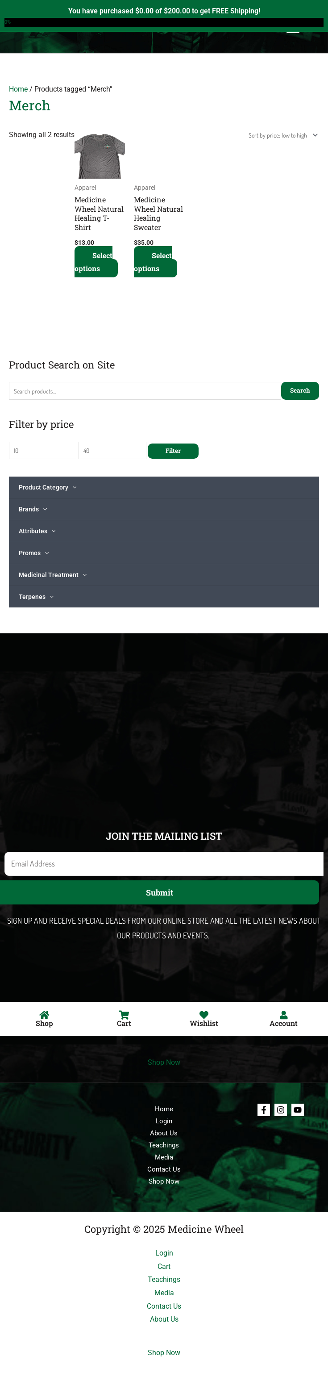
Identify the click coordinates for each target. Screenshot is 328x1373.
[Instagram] (280, 1110)
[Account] (283, 1015)
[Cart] (124, 1015)
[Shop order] (281, 135)
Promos (34, 553)
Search (300, 390)
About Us (164, 1133)
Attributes (37, 531)
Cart (124, 1023)
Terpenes (36, 596)
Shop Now (164, 1062)
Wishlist (204, 1023)
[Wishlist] (203, 1015)
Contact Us (164, 1169)
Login (164, 1121)
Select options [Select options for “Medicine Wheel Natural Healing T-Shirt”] (93, 262)
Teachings (164, 1145)
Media (164, 1157)
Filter (173, 451)
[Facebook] (263, 1110)
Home (18, 89)
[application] (72, 487)
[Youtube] (297, 1110)
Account (284, 1023)
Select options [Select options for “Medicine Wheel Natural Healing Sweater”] (153, 262)
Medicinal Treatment (53, 574)
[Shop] (44, 1015)
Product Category (47, 487)
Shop (44, 1023)
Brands (33, 509)
